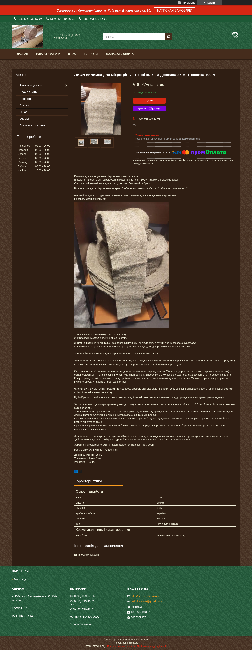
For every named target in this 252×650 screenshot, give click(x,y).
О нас (72, 53)
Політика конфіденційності (151, 646)
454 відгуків (188, 2)
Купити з (149, 108)
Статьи (24, 105)
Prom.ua (144, 639)
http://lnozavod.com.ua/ (145, 596)
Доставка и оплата (120, 53)
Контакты (91, 53)
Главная (22, 53)
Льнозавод (19, 579)
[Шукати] (168, 36)
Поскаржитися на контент (121, 646)
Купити (149, 100)
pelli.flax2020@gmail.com (146, 601)
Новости (25, 98)
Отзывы (25, 118)
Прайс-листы (28, 92)
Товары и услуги (48, 53)
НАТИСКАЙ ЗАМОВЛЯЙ (174, 10)
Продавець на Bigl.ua (126, 642)
